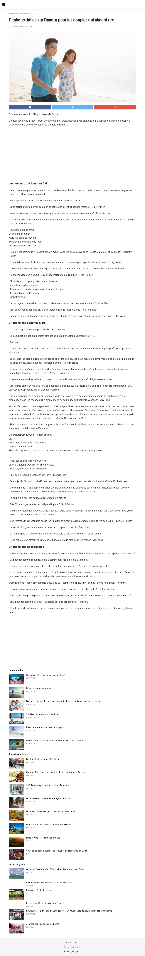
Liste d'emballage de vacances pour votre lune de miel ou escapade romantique (64, 701)
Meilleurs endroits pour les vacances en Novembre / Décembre (56, 740)
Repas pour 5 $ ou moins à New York (43, 903)
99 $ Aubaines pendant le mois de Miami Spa (47, 785)
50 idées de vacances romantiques (42, 714)
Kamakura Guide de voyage (39, 890)
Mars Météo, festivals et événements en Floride (49, 824)
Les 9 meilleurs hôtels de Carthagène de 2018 (48, 798)
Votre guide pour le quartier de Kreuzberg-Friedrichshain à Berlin (56, 851)
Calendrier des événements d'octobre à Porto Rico (50, 882)
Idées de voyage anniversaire (40, 688)
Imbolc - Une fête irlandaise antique (43, 838)
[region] (72, 153)
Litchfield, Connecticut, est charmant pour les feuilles (51, 811)
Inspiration (13, 14)
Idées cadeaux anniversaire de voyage (44, 727)
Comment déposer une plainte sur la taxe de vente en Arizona (55, 772)
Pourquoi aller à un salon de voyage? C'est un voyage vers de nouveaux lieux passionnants (69, 911)
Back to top (72, 942)
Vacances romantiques (29, 14)
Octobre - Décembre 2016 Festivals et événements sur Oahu (55, 869)
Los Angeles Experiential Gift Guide (42, 759)
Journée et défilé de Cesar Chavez (42, 924)
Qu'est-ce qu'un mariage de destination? (45, 675)
